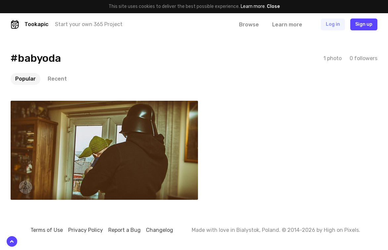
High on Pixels (341, 230)
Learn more (253, 6)
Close (273, 6)
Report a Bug (124, 230)
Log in (333, 24)
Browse (249, 24)
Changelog (159, 230)
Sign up (363, 24)
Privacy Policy (85, 230)
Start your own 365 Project (88, 24)
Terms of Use (46, 230)
